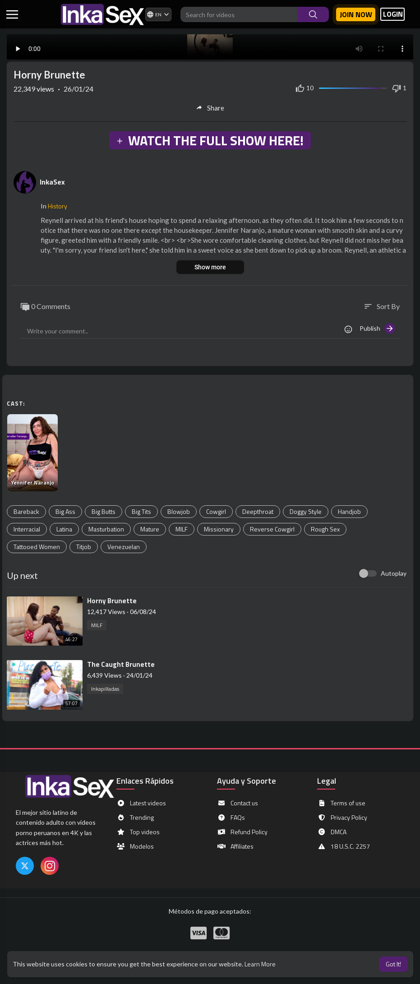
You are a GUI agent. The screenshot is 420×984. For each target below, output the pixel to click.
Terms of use (341, 803)
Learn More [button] (260, 964)
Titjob (83, 546)
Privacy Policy (342, 817)
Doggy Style (306, 511)
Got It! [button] (393, 964)
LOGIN (393, 14)
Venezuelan (123, 546)
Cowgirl (216, 511)
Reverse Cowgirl (272, 529)
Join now (356, 14)
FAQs (231, 817)
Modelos (135, 846)
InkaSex (52, 181)
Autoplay (393, 573)
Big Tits (141, 511)
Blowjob (178, 511)
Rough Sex (325, 529)
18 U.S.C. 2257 (343, 846)
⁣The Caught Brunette (121, 664)
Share (210, 108)
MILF (181, 529)
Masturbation (106, 529)
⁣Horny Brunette (112, 601)
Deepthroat (257, 511)
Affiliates (235, 846)
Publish (377, 328)
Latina (64, 529)
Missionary (219, 529)
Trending (135, 817)
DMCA (331, 831)
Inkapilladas (105, 688)
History (57, 206)
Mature (149, 529)
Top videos (138, 831)
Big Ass (65, 511)
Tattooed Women (37, 546)
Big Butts (103, 511)
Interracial (27, 529)
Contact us (237, 803)
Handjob (349, 511)
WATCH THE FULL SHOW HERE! (210, 140)
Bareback (26, 511)
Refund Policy (242, 831)
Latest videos (141, 803)
